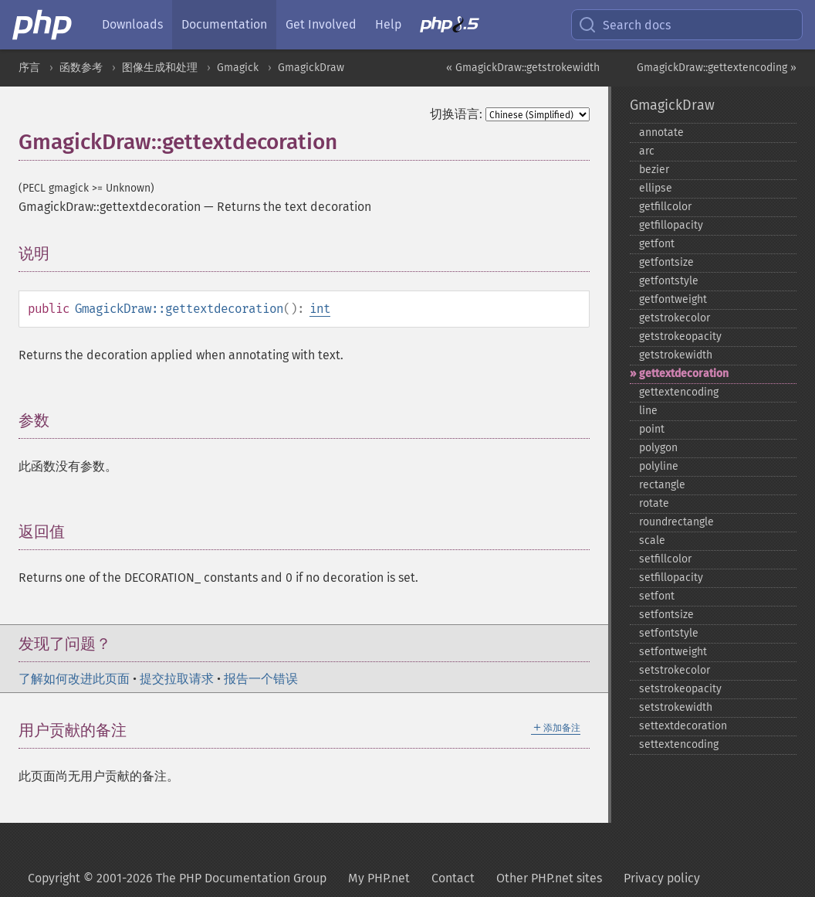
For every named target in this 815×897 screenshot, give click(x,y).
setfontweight (673, 651)
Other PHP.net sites (549, 878)
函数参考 (81, 67)
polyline (658, 466)
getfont (657, 243)
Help (388, 24)
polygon (658, 447)
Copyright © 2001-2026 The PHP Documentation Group (177, 878)
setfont (657, 596)
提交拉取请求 (177, 678)
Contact (453, 878)
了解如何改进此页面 (74, 678)
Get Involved (321, 24)
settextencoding (679, 744)
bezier (654, 169)
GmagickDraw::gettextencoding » (716, 67)
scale (652, 540)
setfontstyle (668, 633)
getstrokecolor (674, 317)
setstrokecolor (674, 670)
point (652, 429)
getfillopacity (671, 225)
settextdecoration (683, 725)
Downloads (132, 24)
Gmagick (238, 67)
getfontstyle (668, 280)
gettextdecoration (684, 373)
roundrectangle (676, 521)
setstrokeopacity (680, 688)
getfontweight (673, 299)
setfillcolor (665, 559)
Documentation (224, 24)
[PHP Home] (43, 24)
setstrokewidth (675, 707)
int (319, 308)
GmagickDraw (311, 67)
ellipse (655, 188)
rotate (654, 503)
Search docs (624, 24)
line (648, 410)
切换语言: (456, 114)
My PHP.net (379, 878)
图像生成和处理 (160, 67)
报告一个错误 (261, 678)
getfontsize (666, 262)
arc (646, 151)
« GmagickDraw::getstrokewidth (523, 67)
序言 (29, 67)
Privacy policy (662, 878)
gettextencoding (679, 392)
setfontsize (666, 614)
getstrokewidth (675, 355)
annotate (661, 132)
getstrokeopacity (680, 336)
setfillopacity (671, 577)
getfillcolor (665, 206)
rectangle (662, 484)
